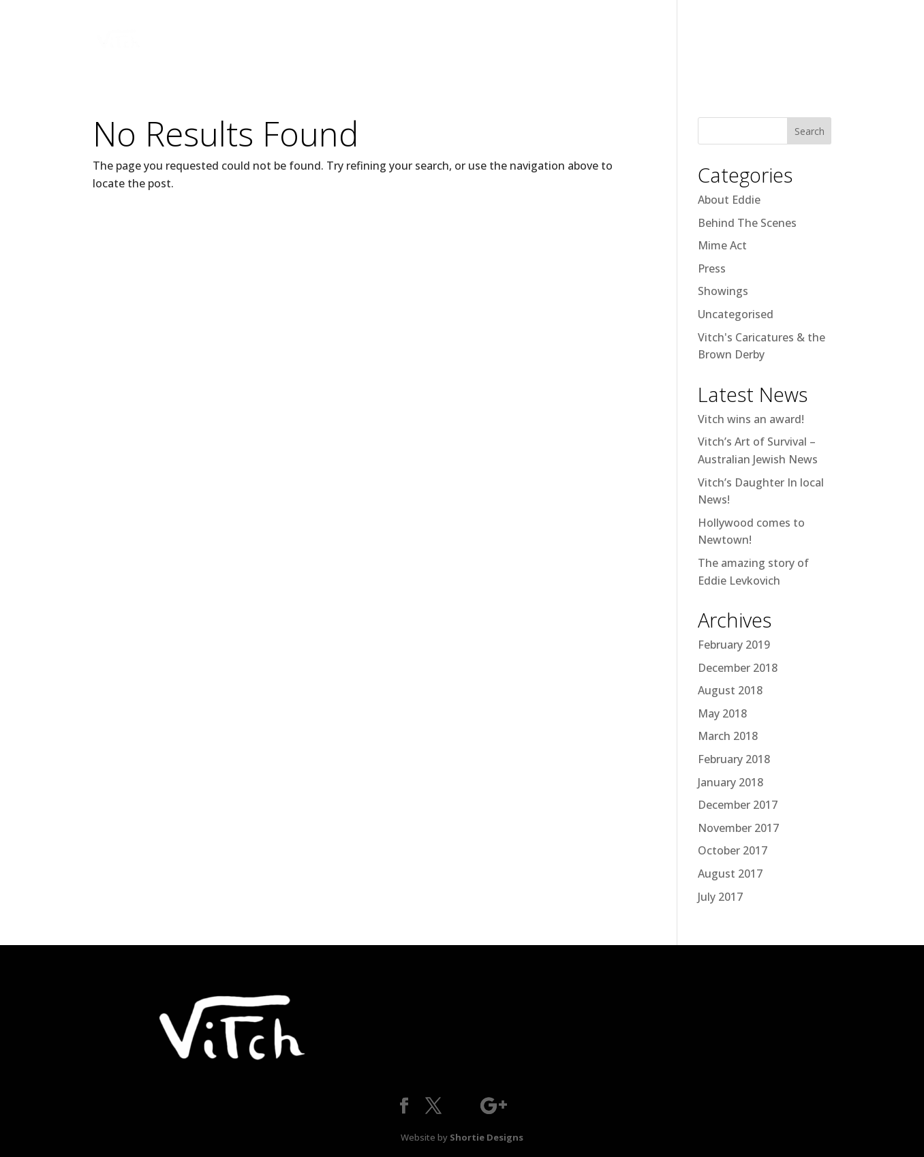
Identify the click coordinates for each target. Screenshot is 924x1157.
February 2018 (734, 759)
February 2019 (734, 644)
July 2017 (720, 896)
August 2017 (730, 873)
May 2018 (722, 713)
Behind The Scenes (747, 222)
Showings (723, 290)
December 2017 (737, 804)
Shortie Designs (486, 1137)
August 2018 (730, 690)
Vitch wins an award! (751, 419)
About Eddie (729, 199)
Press (712, 268)
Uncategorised (735, 314)
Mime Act (722, 245)
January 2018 (730, 782)
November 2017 (738, 827)
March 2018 (728, 735)
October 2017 (732, 850)
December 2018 (737, 667)
